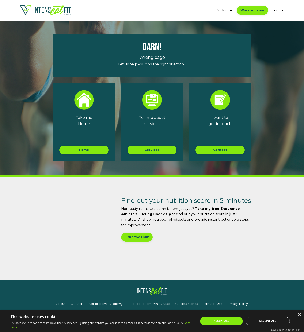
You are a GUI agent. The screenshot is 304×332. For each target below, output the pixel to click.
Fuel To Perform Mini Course (149, 304)
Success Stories (186, 304)
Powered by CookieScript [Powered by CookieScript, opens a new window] (285, 329)
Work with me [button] (252, 10)
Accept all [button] (221, 321)
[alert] (152, 321)
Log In (277, 10)
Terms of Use (212, 304)
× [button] (299, 314)
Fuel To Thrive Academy (105, 304)
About (60, 304)
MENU (224, 10)
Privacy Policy (237, 304)
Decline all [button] (267, 321)
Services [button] (152, 150)
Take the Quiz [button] (137, 237)
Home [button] (84, 150)
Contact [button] (220, 150)
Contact (76, 304)
